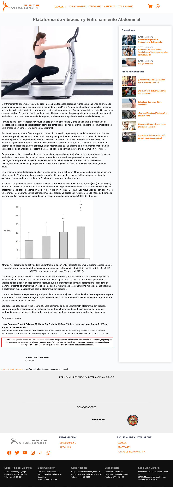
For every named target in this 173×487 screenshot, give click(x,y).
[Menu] (150, 7)
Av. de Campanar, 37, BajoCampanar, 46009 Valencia (15, 473)
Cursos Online (78, 6)
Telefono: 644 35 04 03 (80, 477)
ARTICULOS (65, 447)
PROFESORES (124, 447)
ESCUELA (122, 443)
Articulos (109, 6)
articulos (19, 369)
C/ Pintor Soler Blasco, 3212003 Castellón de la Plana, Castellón (49, 474)
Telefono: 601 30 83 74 (13, 477)
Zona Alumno (125, 6)
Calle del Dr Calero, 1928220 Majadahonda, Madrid (117, 473)
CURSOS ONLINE (68, 443)
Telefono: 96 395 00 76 (147, 480)
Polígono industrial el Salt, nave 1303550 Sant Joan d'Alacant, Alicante (86, 473)
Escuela (60, 7)
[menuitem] (60, 7)
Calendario (94, 6)
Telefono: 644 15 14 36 (47, 480)
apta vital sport (7, 369)
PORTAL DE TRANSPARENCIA (131, 452)
